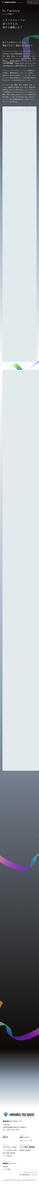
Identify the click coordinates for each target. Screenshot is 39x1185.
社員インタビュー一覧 (26, 1141)
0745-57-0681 (11, 1131)
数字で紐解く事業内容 (9, 1154)
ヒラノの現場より (8, 1157)
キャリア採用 (6, 1170)
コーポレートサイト (29, 1174)
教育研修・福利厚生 (25, 1151)
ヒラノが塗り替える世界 (10, 1151)
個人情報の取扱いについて (27, 1176)
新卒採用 (5, 1168)
